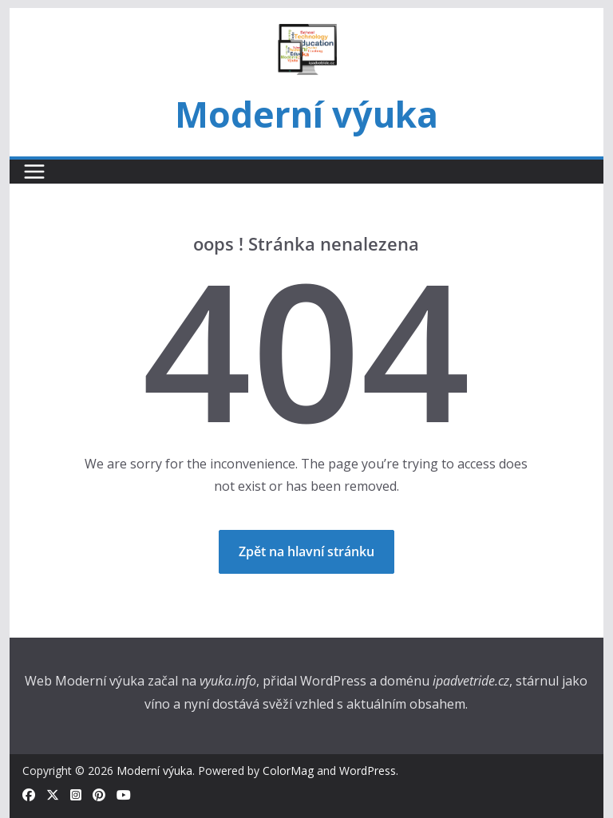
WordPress (367, 770)
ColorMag (288, 770)
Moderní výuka (306, 114)
